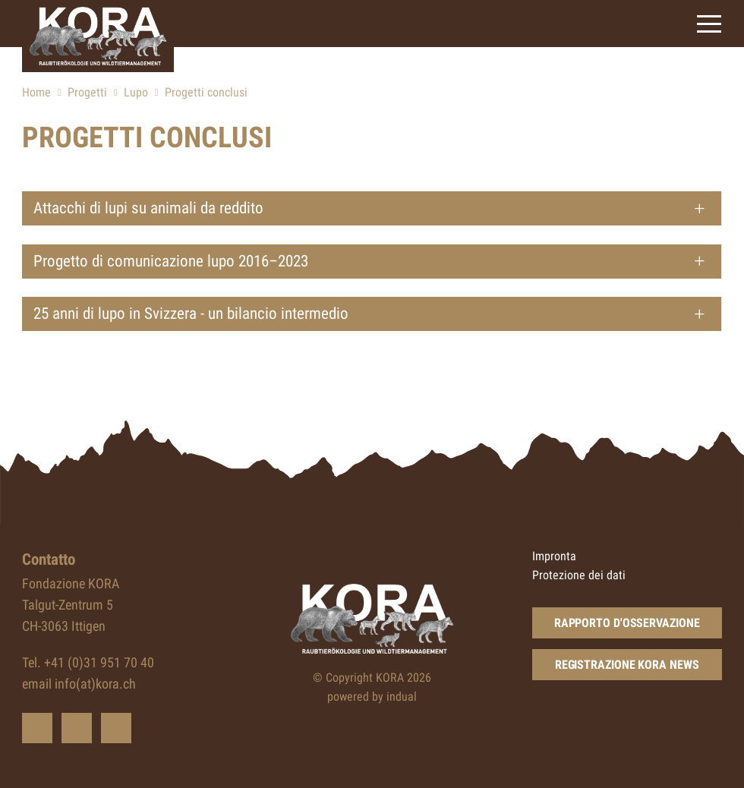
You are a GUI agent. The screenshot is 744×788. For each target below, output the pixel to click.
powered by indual (372, 696)
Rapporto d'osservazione (627, 623)
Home (36, 92)
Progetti (87, 92)
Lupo (136, 92)
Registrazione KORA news (627, 664)
